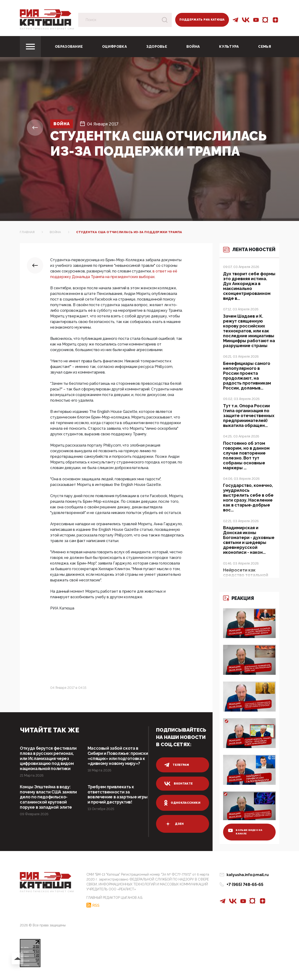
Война (193, 46)
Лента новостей (245, 252)
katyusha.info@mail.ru (248, 875)
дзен (174, 824)
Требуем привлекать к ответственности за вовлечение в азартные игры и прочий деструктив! (118, 795)
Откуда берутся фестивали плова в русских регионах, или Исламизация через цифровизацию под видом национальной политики (48, 758)
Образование (69, 46)
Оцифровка (114, 46)
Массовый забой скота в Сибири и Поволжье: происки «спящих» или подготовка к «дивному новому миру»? (113, 758)
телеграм (176, 765)
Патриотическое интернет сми (47, 28)
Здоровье (156, 46)
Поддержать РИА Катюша (202, 19)
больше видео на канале (245, 831)
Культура (229, 46)
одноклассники (182, 803)
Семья (264, 46)
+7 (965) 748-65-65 (245, 884)
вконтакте (178, 783)
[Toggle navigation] (30, 47)
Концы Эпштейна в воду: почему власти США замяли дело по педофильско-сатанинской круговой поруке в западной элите (48, 797)
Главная (27, 232)
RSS (96, 905)
